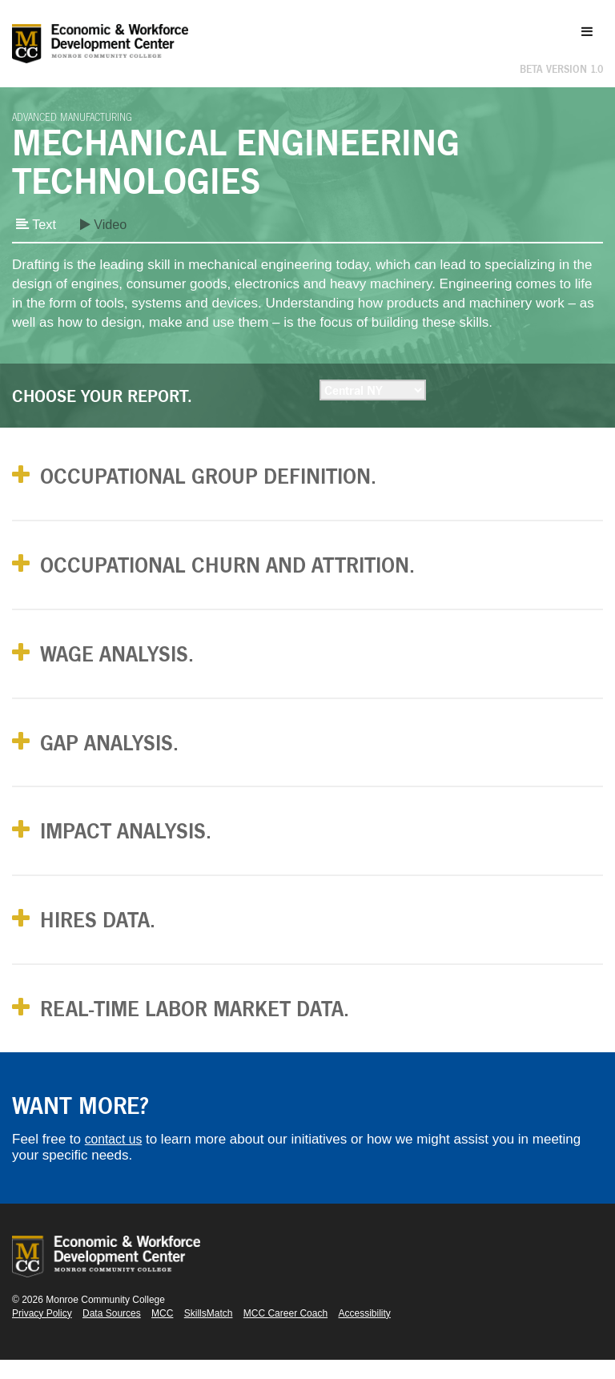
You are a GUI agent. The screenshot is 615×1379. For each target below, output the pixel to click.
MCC (162, 1332)
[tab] (307, 478)
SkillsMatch (208, 1332)
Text (37, 224)
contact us (116, 1158)
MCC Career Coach (285, 1332)
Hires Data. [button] (107, 935)
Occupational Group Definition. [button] (229, 478)
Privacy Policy (42, 1332)
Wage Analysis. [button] (128, 661)
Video (106, 224)
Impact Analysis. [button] (139, 844)
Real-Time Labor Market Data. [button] (215, 1026)
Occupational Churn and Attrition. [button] (250, 569)
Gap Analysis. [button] (120, 752)
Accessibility (365, 1332)
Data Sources (111, 1332)
